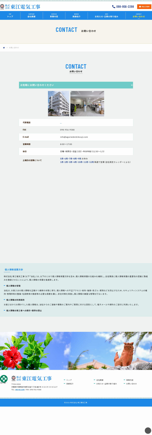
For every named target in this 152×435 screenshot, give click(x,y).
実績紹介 (76, 15)
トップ (10, 15)
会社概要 (31, 15)
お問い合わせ (139, 15)
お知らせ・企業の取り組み (106, 15)
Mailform (145, 6)
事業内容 (54, 15)
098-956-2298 (125, 6)
